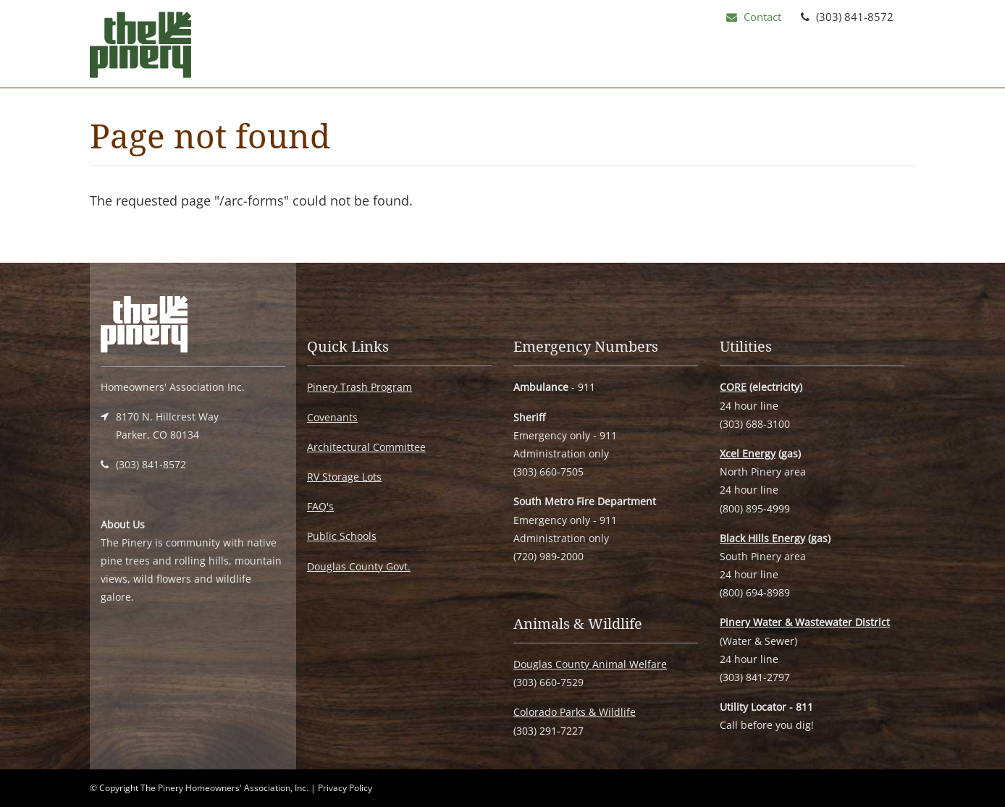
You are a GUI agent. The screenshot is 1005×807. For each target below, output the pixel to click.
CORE (733, 387)
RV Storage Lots (344, 476)
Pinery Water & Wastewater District (805, 622)
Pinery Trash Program (359, 387)
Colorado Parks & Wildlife (574, 712)
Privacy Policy (345, 788)
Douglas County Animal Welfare (590, 664)
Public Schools (342, 536)
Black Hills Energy (762, 538)
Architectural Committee (366, 447)
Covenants (332, 417)
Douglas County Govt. (359, 566)
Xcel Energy (747, 453)
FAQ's (320, 506)
